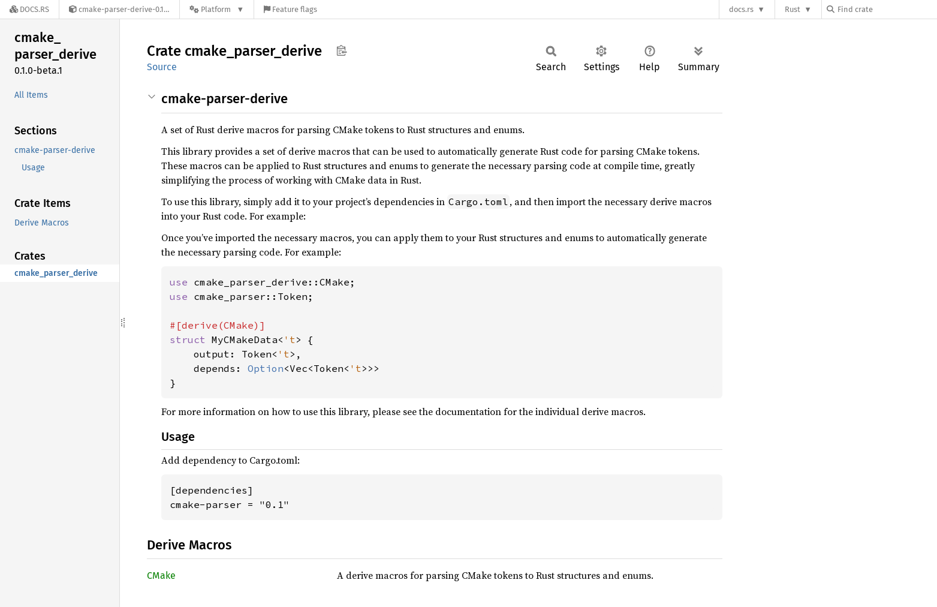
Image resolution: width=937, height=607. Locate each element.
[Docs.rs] (29, 9)
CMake (161, 575)
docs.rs (741, 9)
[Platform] (217, 9)
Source (162, 67)
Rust (792, 9)
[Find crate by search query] (886, 9)
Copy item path (341, 50)
